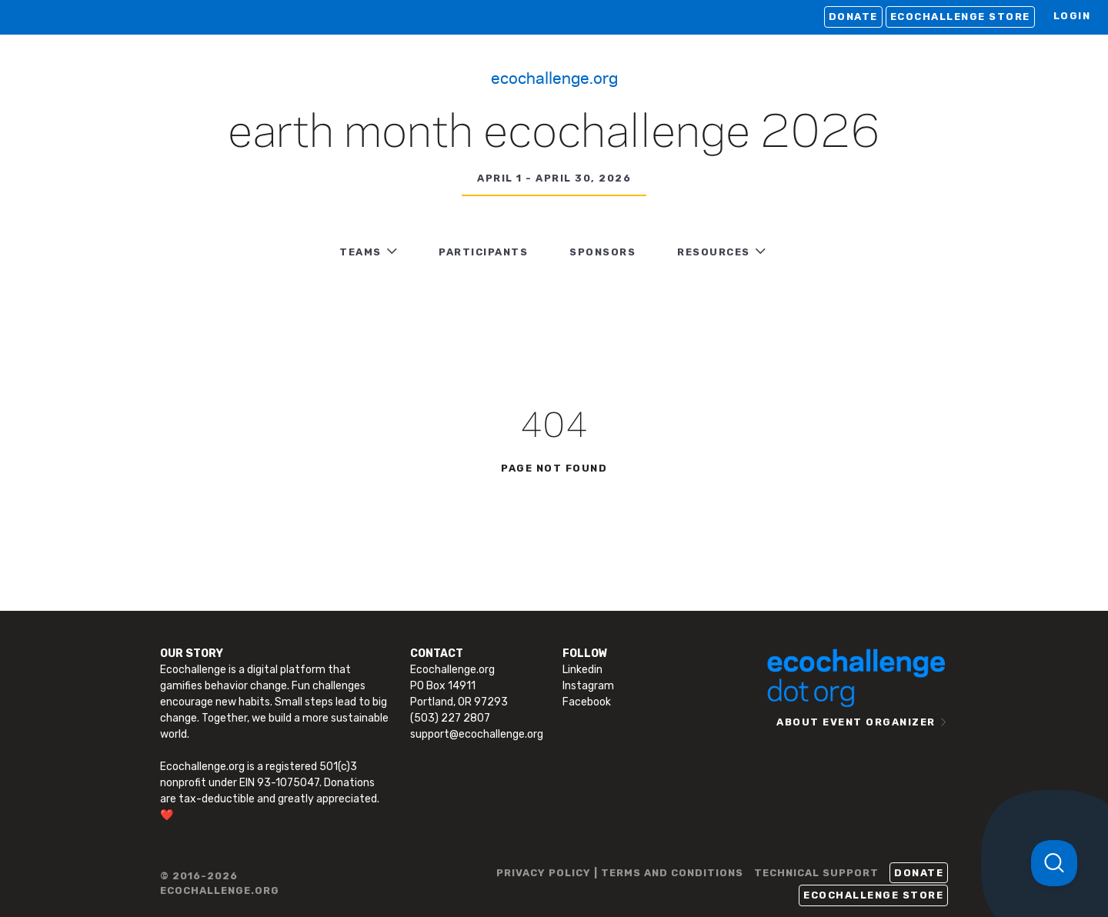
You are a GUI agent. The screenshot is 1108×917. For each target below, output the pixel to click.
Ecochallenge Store (960, 16)
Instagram (588, 685)
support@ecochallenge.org (476, 734)
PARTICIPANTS (483, 252)
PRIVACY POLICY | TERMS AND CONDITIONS (619, 873)
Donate (853, 16)
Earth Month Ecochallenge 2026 (554, 133)
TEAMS (360, 252)
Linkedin (582, 669)
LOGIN (1072, 16)
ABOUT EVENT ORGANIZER (856, 722)
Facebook (586, 702)
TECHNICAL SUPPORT (816, 873)
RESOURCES (713, 252)
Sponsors (602, 252)
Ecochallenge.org (554, 77)
